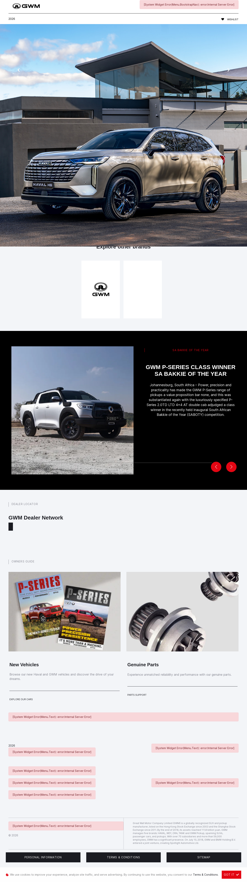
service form (126, 175)
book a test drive (113, 190)
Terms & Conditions (123, 857)
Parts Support (136, 694)
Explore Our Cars (21, 699)
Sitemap (204, 857)
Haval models (94, 175)
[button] (231, 467)
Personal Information (43, 857)
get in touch (186, 198)
